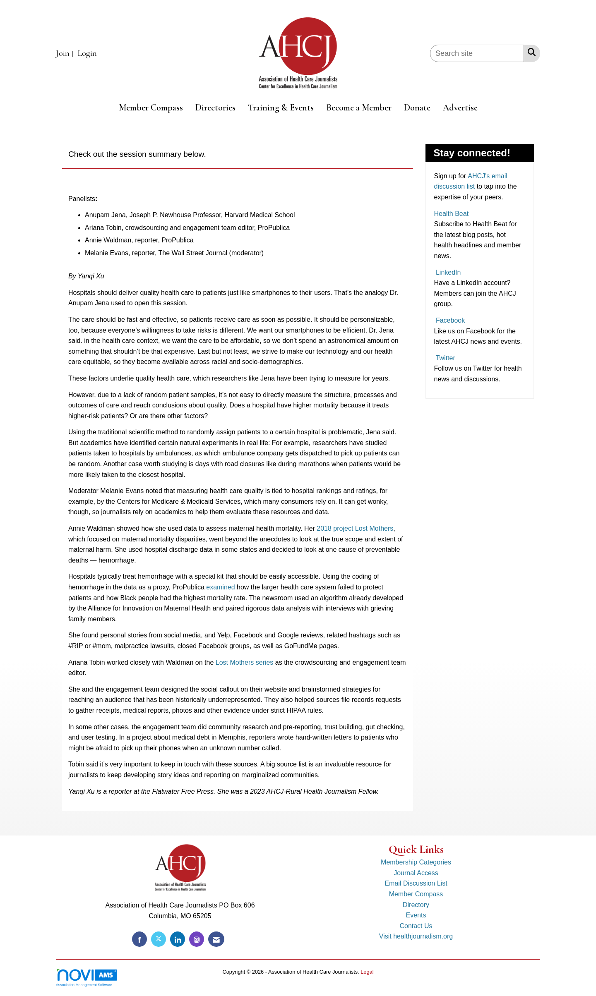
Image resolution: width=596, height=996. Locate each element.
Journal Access (416, 872)
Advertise (460, 107)
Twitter (444, 358)
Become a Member (359, 107)
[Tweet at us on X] (158, 939)
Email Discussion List (416, 883)
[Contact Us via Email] (216, 939)
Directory (416, 904)
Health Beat (451, 213)
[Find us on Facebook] (139, 939)
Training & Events (281, 107)
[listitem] (65, 53)
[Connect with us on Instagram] (196, 939)
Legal (366, 972)
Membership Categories (416, 862)
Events (416, 915)
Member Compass (151, 107)
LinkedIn (447, 272)
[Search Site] (530, 52)
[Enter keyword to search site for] (477, 53)
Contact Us (415, 925)
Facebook (449, 320)
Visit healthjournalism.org (416, 936)
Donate (417, 107)
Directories (215, 107)
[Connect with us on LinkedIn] (177, 939)
